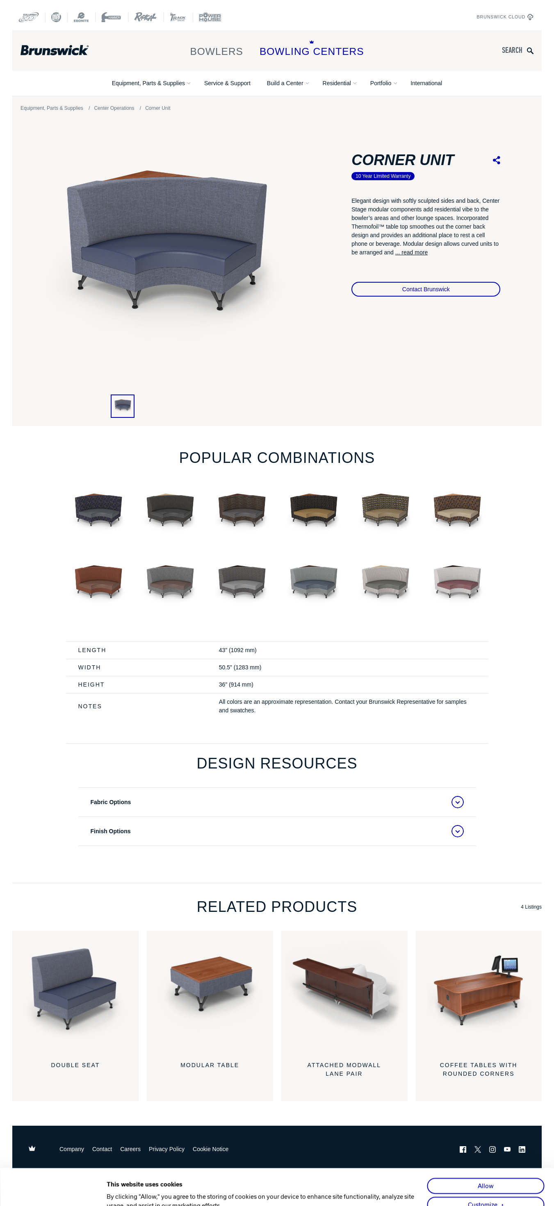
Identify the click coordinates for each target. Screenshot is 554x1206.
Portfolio (380, 83)
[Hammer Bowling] (111, 17)
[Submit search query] (530, 50)
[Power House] (210, 17)
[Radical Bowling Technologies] (145, 17)
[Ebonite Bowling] (81, 17)
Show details (124, 1190)
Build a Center (285, 83)
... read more (411, 252)
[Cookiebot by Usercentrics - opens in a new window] (53, 1190)
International (426, 83)
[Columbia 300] (28, 17)
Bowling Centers (312, 48)
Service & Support (227, 83)
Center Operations (114, 108)
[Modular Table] (210, 994)
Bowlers (216, 48)
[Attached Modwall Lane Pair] (344, 994)
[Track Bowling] (178, 17)
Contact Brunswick (426, 289)
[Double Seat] (75, 994)
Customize (482, 1168)
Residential (337, 83)
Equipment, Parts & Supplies (148, 83)
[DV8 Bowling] (56, 17)
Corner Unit (157, 108)
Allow (486, 1149)
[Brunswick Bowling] (67, 50)
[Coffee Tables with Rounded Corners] (478, 994)
